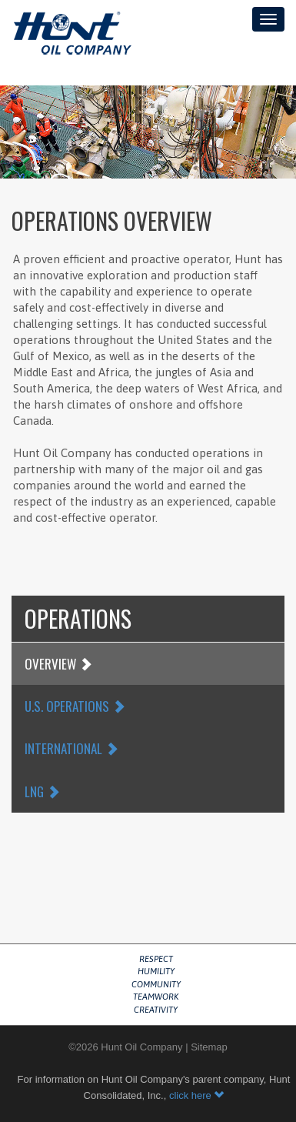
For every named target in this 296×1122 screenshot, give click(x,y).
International (71, 748)
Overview (58, 663)
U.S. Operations (75, 706)
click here (196, 1095)
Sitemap (209, 1047)
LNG (42, 791)
